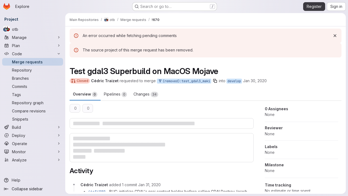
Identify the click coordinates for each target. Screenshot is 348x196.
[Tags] (32, 94)
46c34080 (96, 191)
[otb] (32, 29)
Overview (85, 94)
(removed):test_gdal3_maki (184, 81)
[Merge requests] (32, 62)
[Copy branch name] (215, 81)
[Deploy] (32, 135)
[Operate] (32, 143)
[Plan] (32, 45)
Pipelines (115, 94)
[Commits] (32, 86)
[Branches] (32, 78)
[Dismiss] (335, 35)
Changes (145, 94)
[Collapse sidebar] (32, 189)
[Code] (32, 53)
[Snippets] (32, 119)
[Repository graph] (32, 102)
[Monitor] (32, 151)
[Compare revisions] (32, 111)
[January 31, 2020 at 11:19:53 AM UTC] (149, 184)
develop (234, 81)
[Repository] (32, 70)
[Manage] (32, 37)
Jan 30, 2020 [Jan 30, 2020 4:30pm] (255, 80)
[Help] (32, 180)
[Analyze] (32, 160)
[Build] (32, 127)
